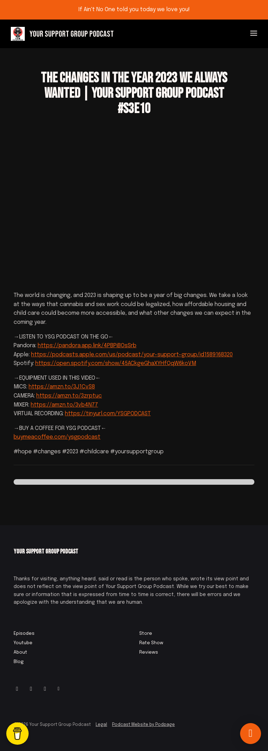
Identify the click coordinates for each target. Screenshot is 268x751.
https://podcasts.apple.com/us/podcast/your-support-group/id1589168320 (132, 355)
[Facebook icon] (31, 689)
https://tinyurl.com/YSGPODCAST (108, 414)
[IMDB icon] (45, 689)
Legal (101, 725)
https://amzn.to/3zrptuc (69, 396)
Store (145, 633)
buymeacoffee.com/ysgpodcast (57, 437)
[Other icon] (59, 689)
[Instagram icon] (17, 689)
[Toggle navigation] (253, 34)
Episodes (24, 633)
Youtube (23, 643)
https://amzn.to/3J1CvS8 (62, 387)
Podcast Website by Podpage (143, 725)
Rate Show (151, 643)
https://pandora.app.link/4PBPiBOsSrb (87, 346)
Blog (19, 662)
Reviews (148, 652)
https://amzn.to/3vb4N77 (64, 405)
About (20, 652)
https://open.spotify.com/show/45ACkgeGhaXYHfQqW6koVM (115, 363)
